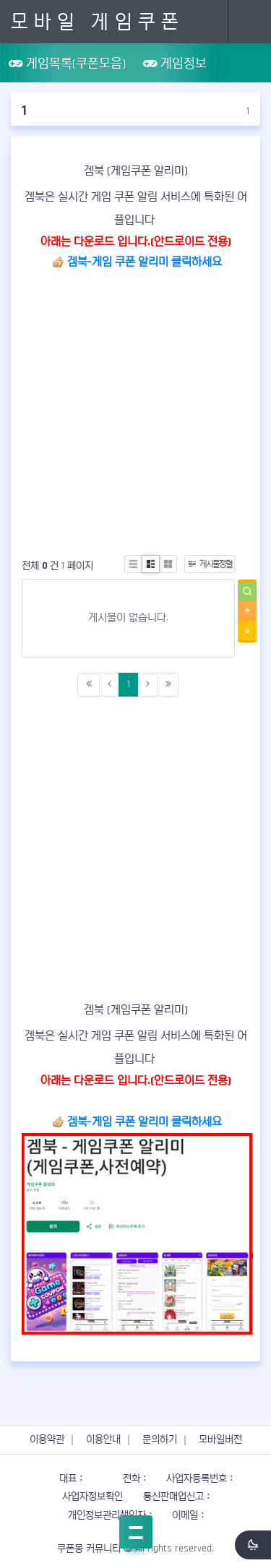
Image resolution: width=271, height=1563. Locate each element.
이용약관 (47, 1439)
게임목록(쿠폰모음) (67, 63)
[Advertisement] (135, 408)
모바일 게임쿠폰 (97, 21)
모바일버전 (220, 1439)
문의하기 (159, 1439)
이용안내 (103, 1439)
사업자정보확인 (92, 1496)
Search (206, 21)
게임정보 (175, 63)
